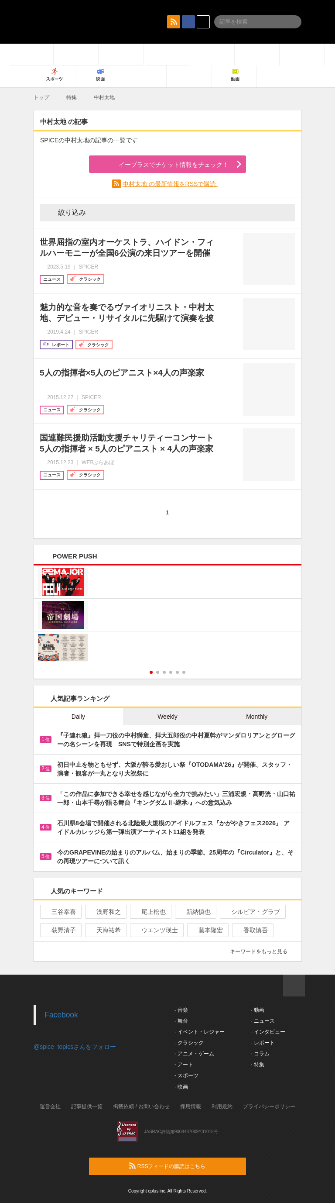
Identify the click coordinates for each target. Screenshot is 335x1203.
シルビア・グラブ (252, 911)
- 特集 (257, 1065)
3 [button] (164, 672)
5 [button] (177, 672)
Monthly (256, 716)
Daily (78, 716)
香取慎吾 (252, 930)
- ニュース (262, 1021)
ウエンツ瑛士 (156, 930)
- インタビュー (267, 1032)
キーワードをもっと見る (262, 951)
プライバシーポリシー (269, 1106)
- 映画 (181, 1087)
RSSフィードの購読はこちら (184, 1165)
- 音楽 (181, 1010)
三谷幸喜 (60, 911)
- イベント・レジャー (199, 1032)
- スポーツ (186, 1075)
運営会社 (50, 1106)
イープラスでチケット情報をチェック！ (163, 165)
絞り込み (66, 212)
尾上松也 (150, 911)
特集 (71, 97)
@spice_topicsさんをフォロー (75, 1046)
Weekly (167, 716)
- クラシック (189, 1043)
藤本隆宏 (207, 930)
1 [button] (151, 672)
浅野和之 (105, 911)
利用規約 (222, 1106)
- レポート (262, 1043)
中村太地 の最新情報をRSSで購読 (170, 183)
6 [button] (183, 672)
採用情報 (190, 1106)
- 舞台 (181, 1021)
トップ (41, 97)
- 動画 (257, 1010)
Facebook (61, 1014)
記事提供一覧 (87, 1106)
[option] (167, 615)
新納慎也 (195, 911)
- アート (183, 1065)
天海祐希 (105, 930)
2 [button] (157, 672)
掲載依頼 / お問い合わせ (141, 1106)
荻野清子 (60, 930)
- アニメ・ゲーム (194, 1054)
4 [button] (170, 672)
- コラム (259, 1054)
